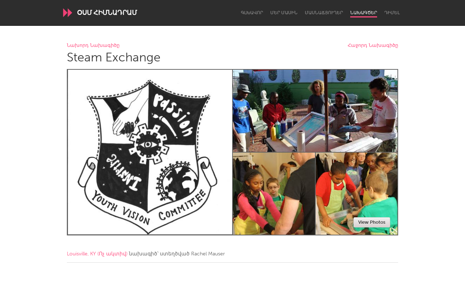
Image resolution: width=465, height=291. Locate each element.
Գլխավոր (252, 12)
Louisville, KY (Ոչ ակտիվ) (97, 254)
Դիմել (392, 12)
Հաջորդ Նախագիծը (373, 45)
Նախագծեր (363, 12)
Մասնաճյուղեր (324, 12)
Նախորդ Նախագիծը (93, 45)
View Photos (371, 222)
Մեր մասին (284, 12)
